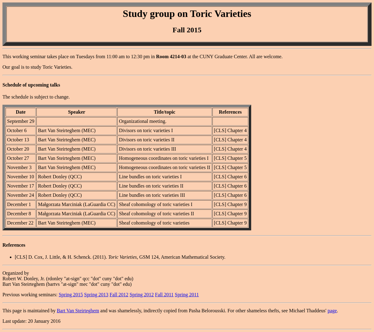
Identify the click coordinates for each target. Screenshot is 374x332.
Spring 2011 (187, 294)
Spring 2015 (71, 294)
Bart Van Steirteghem (78, 310)
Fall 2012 (119, 294)
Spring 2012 (142, 294)
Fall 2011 (164, 294)
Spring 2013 (96, 294)
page (332, 310)
